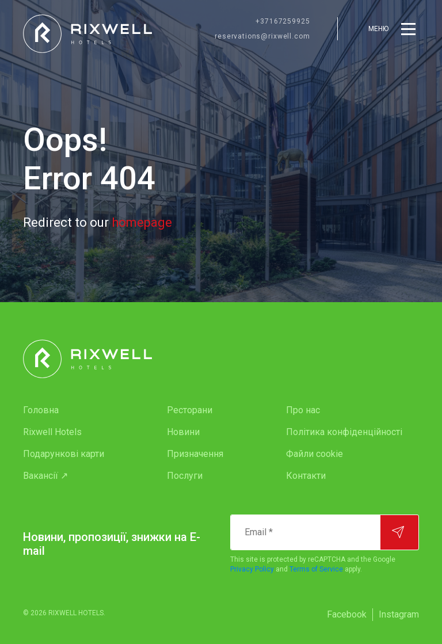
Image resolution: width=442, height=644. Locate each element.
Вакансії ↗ (45, 475)
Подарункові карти (63, 453)
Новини (183, 431)
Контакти (306, 475)
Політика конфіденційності (344, 431)
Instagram (399, 614)
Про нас (303, 410)
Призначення (195, 453)
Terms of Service (316, 569)
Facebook (347, 614)
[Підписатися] (399, 532)
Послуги (185, 475)
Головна (41, 410)
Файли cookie (314, 453)
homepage (142, 222)
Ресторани (189, 410)
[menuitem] (72, 410)
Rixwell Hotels (52, 431)
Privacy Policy (252, 569)
